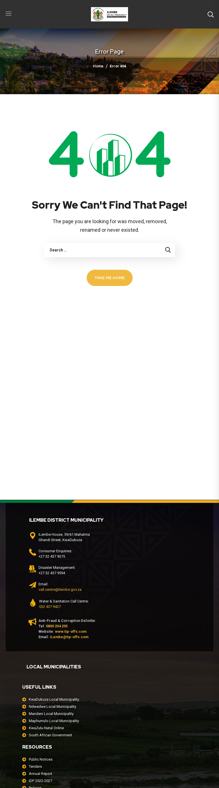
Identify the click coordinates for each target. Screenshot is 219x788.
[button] (210, 14)
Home (98, 66)
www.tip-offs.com (70, 631)
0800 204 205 (57, 626)
